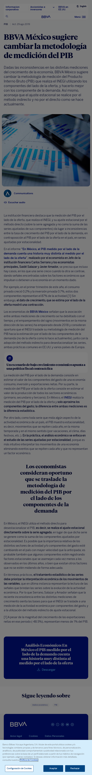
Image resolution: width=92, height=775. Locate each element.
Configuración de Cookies (19, 768)
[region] (46, 757)
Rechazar (75, 768)
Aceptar (53, 768)
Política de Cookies (29, 760)
